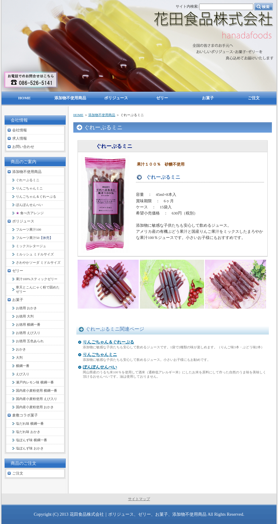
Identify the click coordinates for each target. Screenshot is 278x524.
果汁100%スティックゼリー (36, 279)
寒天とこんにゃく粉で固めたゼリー (38, 289)
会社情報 (19, 130)
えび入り (22, 374)
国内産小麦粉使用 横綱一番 (36, 390)
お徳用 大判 (25, 316)
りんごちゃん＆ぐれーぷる (108, 342)
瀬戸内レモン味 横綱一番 (35, 382)
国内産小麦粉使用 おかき (35, 407)
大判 (19, 357)
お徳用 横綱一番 (28, 324)
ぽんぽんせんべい (100, 367)
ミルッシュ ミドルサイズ (35, 254)
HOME (78, 115)
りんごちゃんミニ (100, 354)
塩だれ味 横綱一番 (30, 423)
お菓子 (17, 300)
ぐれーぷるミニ (27, 180)
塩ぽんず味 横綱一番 (31, 440)
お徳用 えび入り (28, 333)
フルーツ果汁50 (34, 238)
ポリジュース (23, 221)
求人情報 (19, 138)
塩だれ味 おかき (28, 432)
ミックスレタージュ (31, 246)
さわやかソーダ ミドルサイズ (38, 262)
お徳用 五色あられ (30, 341)
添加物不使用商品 (101, 115)
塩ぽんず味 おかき (30, 448)
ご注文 (17, 473)
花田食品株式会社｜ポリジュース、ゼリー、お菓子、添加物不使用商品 (138, 514)
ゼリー (17, 271)
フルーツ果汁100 (28, 229)
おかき (21, 349)
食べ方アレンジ (30, 213)
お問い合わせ (23, 147)
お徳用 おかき (26, 308)
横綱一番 (22, 366)
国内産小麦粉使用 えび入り (36, 399)
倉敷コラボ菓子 (25, 415)
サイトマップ (139, 499)
